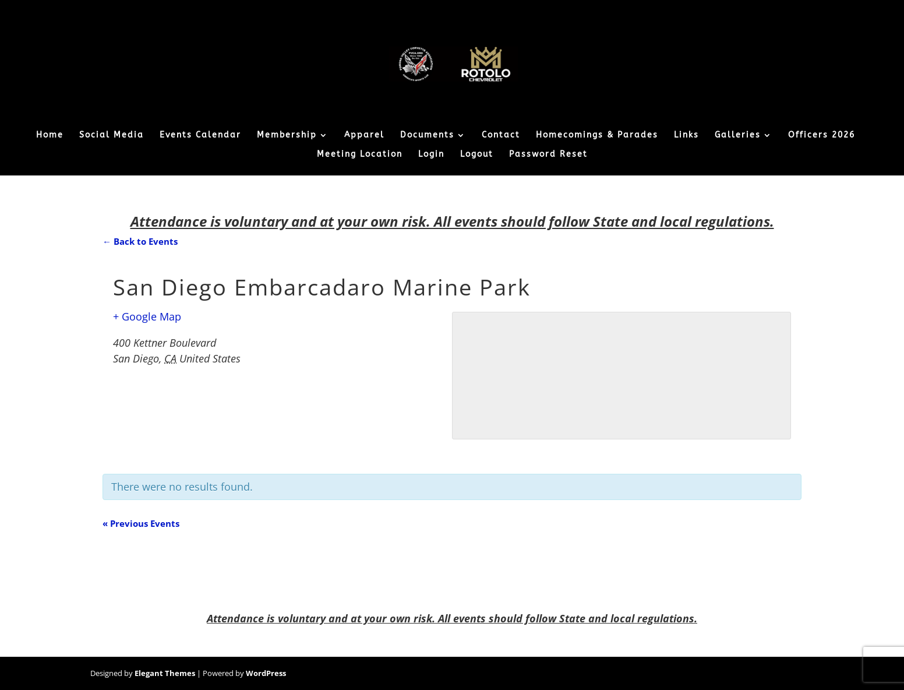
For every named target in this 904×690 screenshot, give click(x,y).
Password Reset (548, 154)
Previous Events (141, 523)
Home (49, 135)
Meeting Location (359, 154)
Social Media (111, 135)
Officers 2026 (821, 135)
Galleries (738, 135)
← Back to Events (140, 241)
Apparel (364, 135)
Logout (476, 154)
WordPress (266, 673)
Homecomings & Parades (597, 135)
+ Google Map (147, 316)
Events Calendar (200, 135)
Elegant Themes (165, 673)
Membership (287, 135)
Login (431, 154)
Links (686, 135)
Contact (501, 135)
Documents (427, 135)
